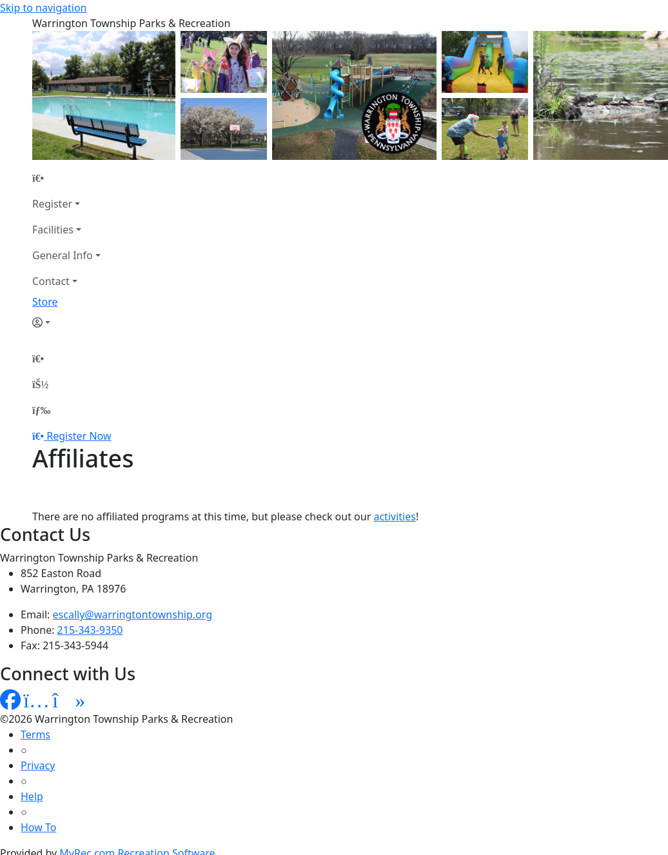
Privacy (38, 765)
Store (45, 302)
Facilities (53, 229)
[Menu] (41, 410)
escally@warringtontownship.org (133, 614)
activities (394, 516)
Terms (35, 734)
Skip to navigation (43, 8)
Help (32, 796)
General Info (62, 255)
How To (38, 827)
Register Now (78, 436)
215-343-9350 (90, 630)
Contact (51, 281)
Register (52, 204)
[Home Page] (66, 178)
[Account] (66, 322)
